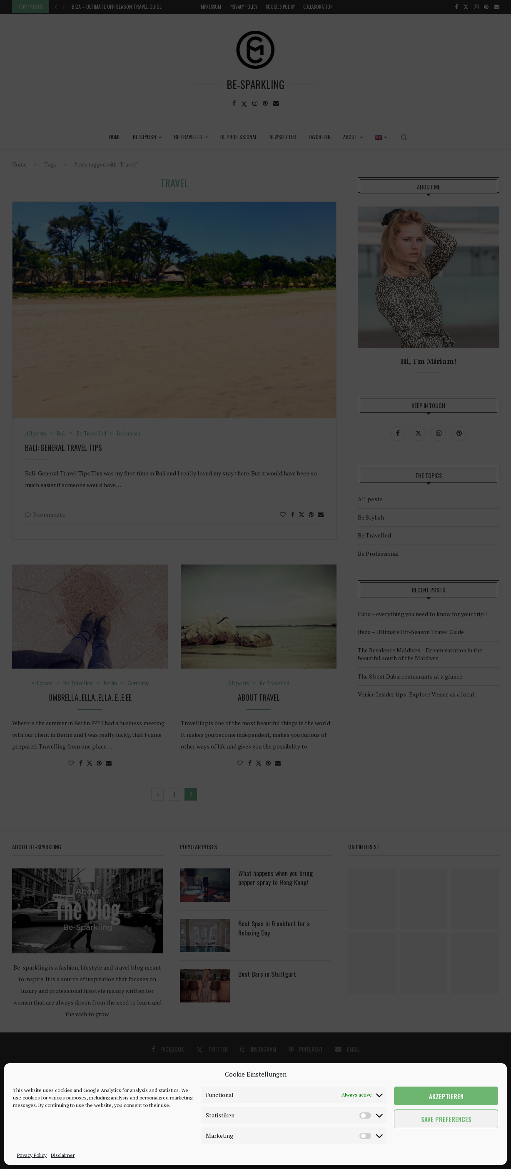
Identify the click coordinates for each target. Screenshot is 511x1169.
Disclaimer (63, 1155)
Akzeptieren (446, 1096)
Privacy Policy (32, 1155)
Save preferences (446, 1119)
